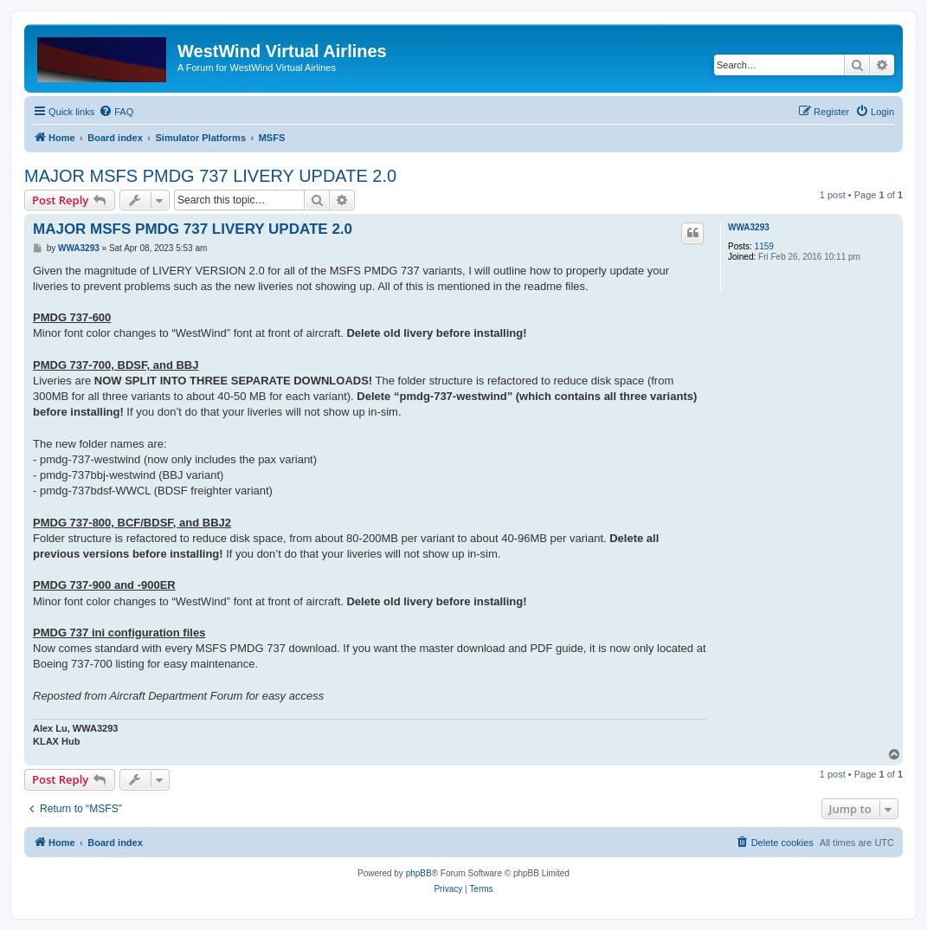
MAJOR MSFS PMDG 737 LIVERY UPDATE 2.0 (210, 175)
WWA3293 (748, 227)
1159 (764, 246)
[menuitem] (116, 111)
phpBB (419, 873)
